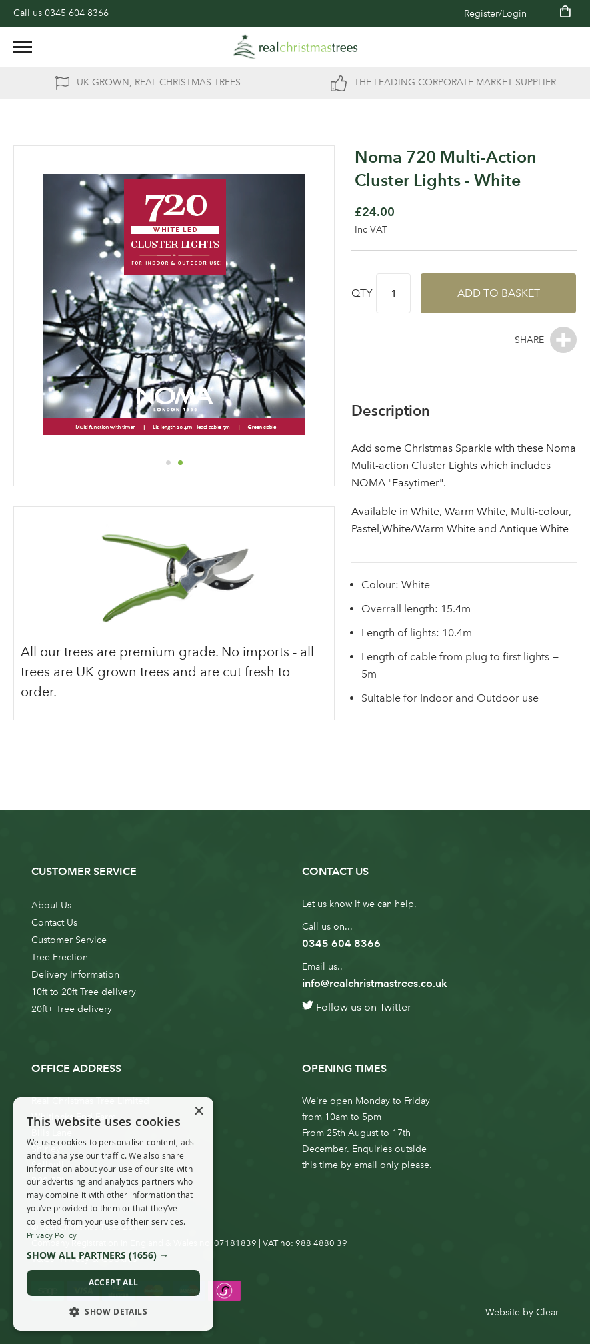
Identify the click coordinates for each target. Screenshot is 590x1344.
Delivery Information (75, 974)
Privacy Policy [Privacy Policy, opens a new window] (52, 1235)
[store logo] (295, 46)
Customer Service (69, 940)
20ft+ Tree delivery (71, 1009)
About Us (51, 905)
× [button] (198, 1112)
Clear (547, 1312)
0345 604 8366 (77, 13)
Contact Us (54, 922)
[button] (168, 462)
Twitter (395, 1007)
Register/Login (495, 13)
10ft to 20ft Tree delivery (83, 992)
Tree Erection (59, 957)
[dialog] (113, 1214)
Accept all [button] (114, 1282)
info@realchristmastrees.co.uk (374, 983)
